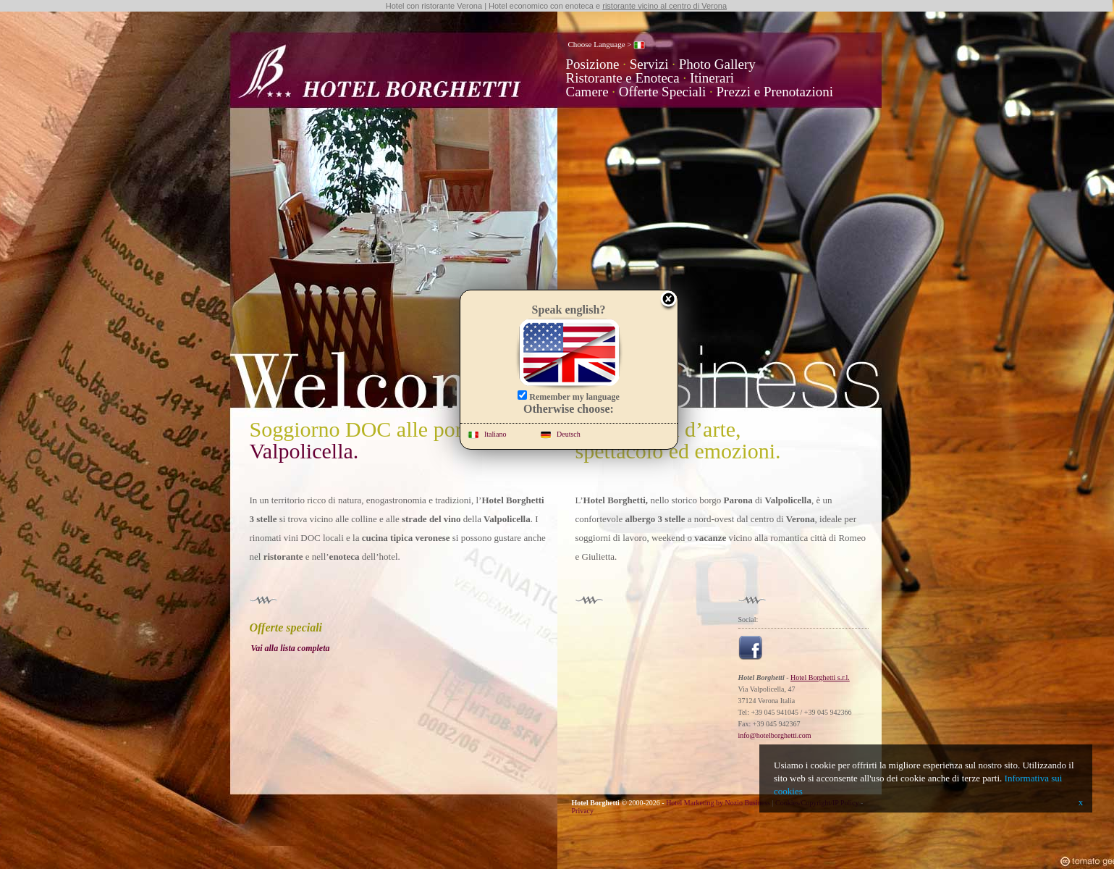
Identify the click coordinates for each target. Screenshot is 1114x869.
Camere (587, 91)
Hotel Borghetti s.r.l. (820, 677)
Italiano (487, 434)
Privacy (583, 811)
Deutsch (560, 434)
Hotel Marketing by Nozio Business (718, 803)
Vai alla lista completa (290, 648)
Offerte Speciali (662, 91)
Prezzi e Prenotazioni (775, 91)
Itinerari (712, 77)
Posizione (593, 64)
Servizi (649, 64)
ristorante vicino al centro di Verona (664, 5)
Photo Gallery (717, 64)
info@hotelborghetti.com (774, 735)
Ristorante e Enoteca (623, 77)
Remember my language (568, 397)
